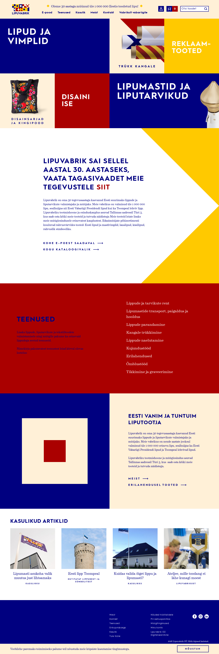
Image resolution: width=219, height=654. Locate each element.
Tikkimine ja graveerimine (149, 371)
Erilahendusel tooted (157, 485)
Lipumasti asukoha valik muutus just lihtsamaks (32, 575)
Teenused (64, 12)
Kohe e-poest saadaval (73, 243)
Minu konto (157, 628)
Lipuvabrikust (186, 584)
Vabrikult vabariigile (133, 12)
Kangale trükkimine (144, 332)
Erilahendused (139, 355)
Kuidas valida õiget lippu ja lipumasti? (135, 575)
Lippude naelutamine (145, 340)
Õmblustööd (137, 363)
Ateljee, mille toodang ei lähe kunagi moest (186, 575)
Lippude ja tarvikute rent (147, 302)
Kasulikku (33, 584)
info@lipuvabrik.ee (22, 634)
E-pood (47, 12)
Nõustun (193, 649)
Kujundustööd (138, 347)
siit (103, 187)
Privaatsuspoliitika (160, 619)
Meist (94, 12)
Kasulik (80, 12)
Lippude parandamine (145, 324)
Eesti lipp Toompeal (84, 573)
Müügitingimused (160, 624)
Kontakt (108, 12)
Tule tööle (115, 636)
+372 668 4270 (19, 638)
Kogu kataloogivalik (71, 249)
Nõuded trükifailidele (162, 615)
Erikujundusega (118, 628)
